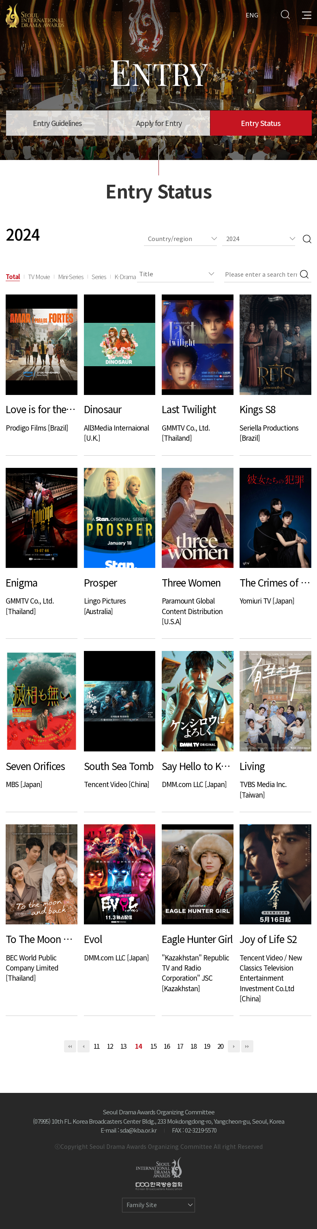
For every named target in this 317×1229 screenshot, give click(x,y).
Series (99, 276)
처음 (70, 1046)
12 (110, 1046)
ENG (252, 14)
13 (123, 1046)
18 (194, 1046)
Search (285, 14)
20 (220, 1046)
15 (153, 1046)
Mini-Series (71, 276)
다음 (234, 1046)
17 (180, 1046)
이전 (83, 1046)
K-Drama (125, 276)
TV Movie (39, 276)
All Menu (306, 14)
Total (13, 276)
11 (97, 1046)
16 (167, 1046)
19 (207, 1046)
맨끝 (247, 1046)
